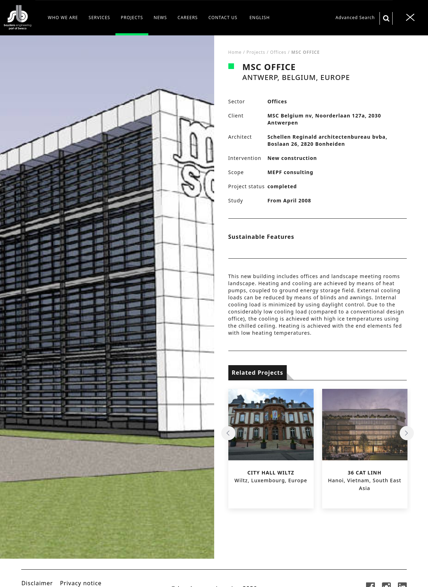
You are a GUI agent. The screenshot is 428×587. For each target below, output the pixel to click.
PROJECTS (132, 18)
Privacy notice (81, 583)
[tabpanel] (107, 311)
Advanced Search (355, 18)
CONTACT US (223, 18)
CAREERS (188, 18)
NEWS (160, 18)
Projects (255, 52)
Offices (278, 52)
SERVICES (99, 18)
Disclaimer (37, 583)
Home (235, 52)
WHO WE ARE (63, 18)
